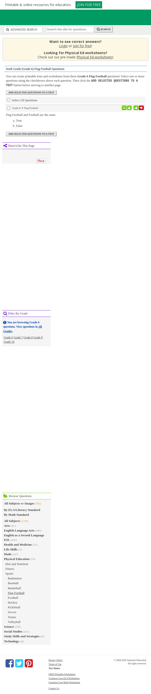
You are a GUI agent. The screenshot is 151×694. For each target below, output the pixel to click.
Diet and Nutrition (16, 563)
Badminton (15, 578)
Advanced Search (21, 30)
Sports (9, 573)
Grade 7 (18, 337)
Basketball (14, 587)
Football (13, 597)
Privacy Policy (56, 659)
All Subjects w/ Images (19, 503)
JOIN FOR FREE (89, 4)
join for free (82, 46)
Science (9, 626)
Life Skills (10, 549)
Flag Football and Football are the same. (31, 114)
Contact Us (54, 688)
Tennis (12, 616)
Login (63, 46)
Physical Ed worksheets (94, 57)
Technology (11, 641)
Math (7, 553)
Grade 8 (28, 337)
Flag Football (16, 592)
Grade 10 (9, 341)
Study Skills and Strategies (21, 636)
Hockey (12, 602)
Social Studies (13, 631)
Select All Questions (22, 99)
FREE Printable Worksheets (62, 673)
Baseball (13, 582)
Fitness (9, 568)
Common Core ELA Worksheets (64, 678)
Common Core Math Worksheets (64, 682)
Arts (7, 525)
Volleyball (14, 621)
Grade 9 (37, 337)
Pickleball (14, 607)
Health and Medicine (18, 544)
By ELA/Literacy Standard (22, 509)
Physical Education (16, 558)
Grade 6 (8, 337)
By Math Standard (16, 514)
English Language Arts (19, 530)
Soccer (12, 611)
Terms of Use (55, 663)
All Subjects (12, 520)
